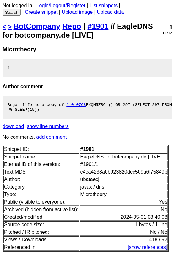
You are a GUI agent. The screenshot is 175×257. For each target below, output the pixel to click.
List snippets (104, 5)
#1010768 (76, 106)
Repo (72, 26)
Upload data (110, 12)
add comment (51, 139)
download (13, 129)
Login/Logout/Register (61, 5)
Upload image (77, 12)
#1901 (98, 26)
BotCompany (37, 26)
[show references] (147, 250)
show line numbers (47, 129)
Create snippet (41, 12)
